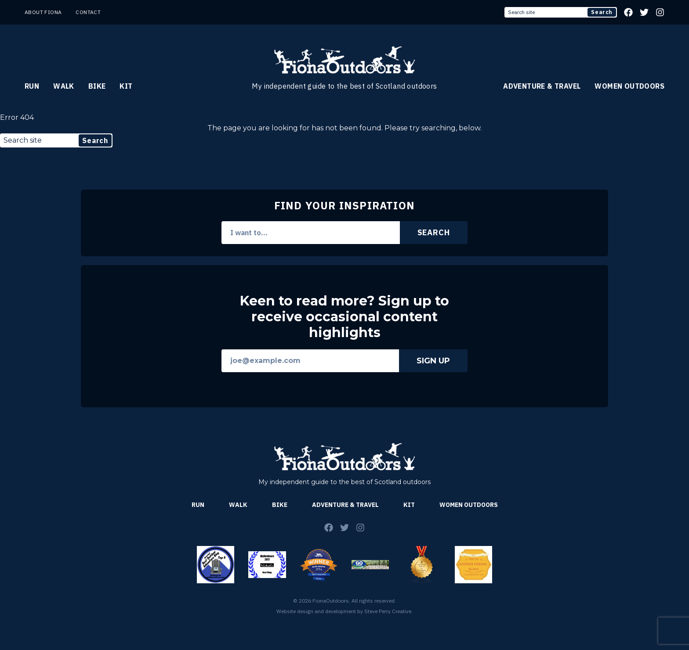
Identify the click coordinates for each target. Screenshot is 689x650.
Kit (126, 86)
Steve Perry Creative (387, 611)
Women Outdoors (629, 86)
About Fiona (43, 12)
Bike (97, 86)
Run (32, 86)
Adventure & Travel (541, 86)
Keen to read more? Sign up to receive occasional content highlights (344, 317)
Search (602, 12)
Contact (88, 12)
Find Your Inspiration (344, 205)
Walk (63, 86)
